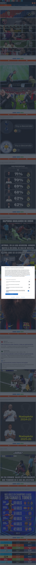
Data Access (18, 297)
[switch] (29, 281)
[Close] (33, 268)
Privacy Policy (23, 297)
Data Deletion (13, 297)
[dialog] (18, 282)
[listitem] (18, 279)
